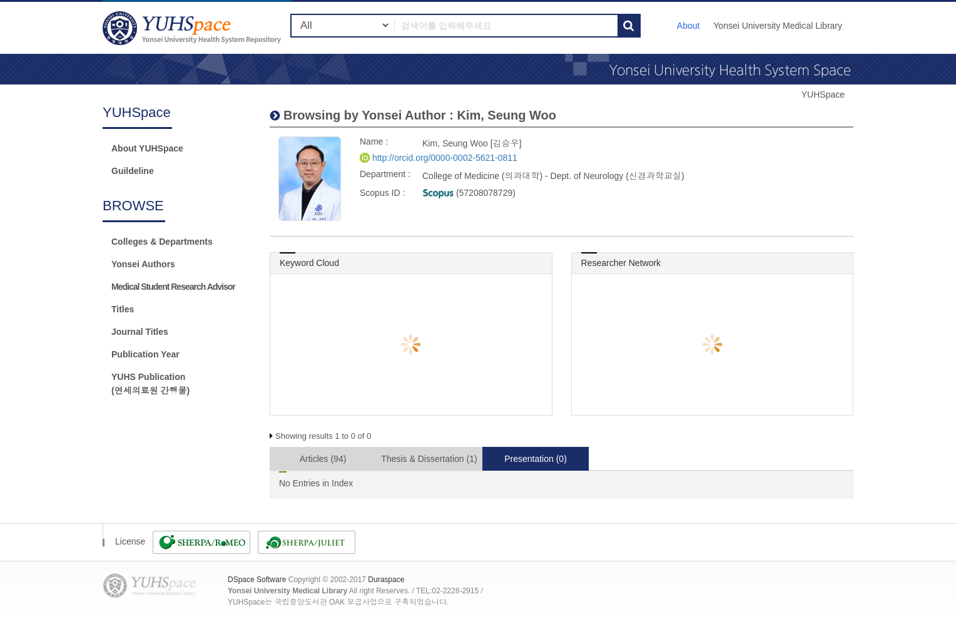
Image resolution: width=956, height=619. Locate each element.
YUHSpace (823, 95)
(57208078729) (469, 193)
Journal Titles (139, 332)
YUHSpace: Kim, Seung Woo (193, 28)
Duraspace (386, 579)
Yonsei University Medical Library (777, 26)
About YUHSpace (147, 148)
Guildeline (132, 171)
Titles (122, 309)
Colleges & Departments (162, 242)
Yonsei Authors (143, 264)
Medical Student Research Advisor (173, 287)
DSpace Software (257, 579)
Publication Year (145, 354)
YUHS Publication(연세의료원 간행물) (150, 384)
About (688, 26)
